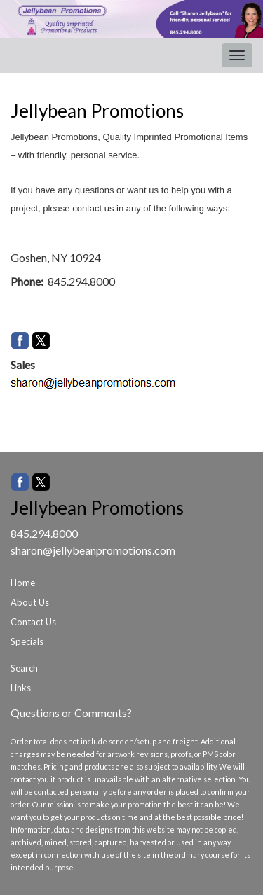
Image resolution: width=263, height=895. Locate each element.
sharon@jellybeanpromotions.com (93, 550)
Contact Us (33, 621)
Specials (27, 641)
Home (23, 582)
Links (21, 687)
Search (24, 668)
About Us (30, 602)
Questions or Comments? (71, 712)
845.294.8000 (44, 533)
